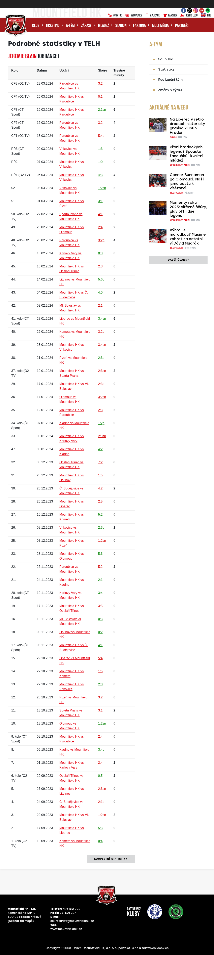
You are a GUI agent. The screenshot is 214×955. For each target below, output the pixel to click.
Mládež (103, 26)
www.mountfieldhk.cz (66, 929)
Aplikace (152, 15)
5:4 (100, 658)
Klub (35, 26)
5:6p (101, 279)
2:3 (100, 266)
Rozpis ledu (188, 15)
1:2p (101, 423)
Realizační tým (170, 80)
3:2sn (102, 397)
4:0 (100, 292)
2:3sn (102, 371)
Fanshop (170, 15)
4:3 (100, 175)
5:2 (100, 514)
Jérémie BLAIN (22, 56)
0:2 (100, 632)
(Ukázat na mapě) (21, 921)
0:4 (100, 841)
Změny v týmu (170, 90)
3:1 (100, 201)
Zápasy (86, 26)
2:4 (100, 227)
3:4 (100, 593)
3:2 (100, 83)
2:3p (101, 357)
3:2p (101, 240)
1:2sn (102, 188)
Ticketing (53, 26)
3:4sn (102, 318)
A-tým (70, 26)
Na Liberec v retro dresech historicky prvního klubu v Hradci (187, 126)
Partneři (181, 26)
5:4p (101, 135)
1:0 (100, 162)
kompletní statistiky (110, 859)
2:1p (101, 802)
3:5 (100, 606)
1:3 (100, 148)
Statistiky (166, 69)
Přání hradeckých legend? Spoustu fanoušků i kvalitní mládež (186, 154)
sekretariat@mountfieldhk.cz (72, 921)
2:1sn (102, 109)
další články (178, 259)
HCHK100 (115, 15)
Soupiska (165, 59)
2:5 (100, 501)
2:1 (100, 305)
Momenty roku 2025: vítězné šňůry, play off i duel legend (188, 209)
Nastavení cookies (155, 948)
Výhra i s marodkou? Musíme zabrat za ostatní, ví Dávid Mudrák (188, 237)
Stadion (121, 26)
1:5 (100, 475)
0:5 (100, 775)
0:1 (100, 96)
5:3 (100, 553)
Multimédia (160, 26)
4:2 (100, 449)
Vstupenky (133, 15)
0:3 (100, 253)
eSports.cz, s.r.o (126, 948)
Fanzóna (139, 26)
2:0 (100, 684)
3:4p (101, 749)
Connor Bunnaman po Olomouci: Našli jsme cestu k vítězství (187, 181)
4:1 (100, 214)
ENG (206, 15)
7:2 (100, 462)
